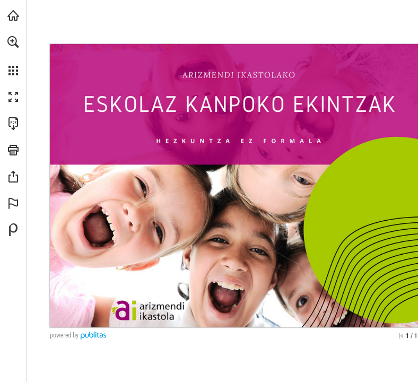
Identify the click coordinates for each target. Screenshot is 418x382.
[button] (13, 42)
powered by (64, 335)
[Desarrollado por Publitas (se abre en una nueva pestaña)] (13, 229)
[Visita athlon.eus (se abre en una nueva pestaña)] (13, 15)
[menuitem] (13, 55)
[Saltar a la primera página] (401, 335)
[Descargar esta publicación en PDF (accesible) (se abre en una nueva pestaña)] (13, 123)
